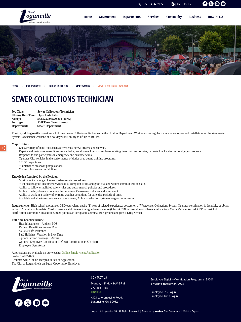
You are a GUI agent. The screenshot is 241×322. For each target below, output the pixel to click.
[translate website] (182, 4)
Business (195, 17)
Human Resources (58, 85)
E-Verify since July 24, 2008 (167, 283)
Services (153, 17)
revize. (159, 311)
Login (94, 311)
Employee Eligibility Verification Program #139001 (182, 279)
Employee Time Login (164, 296)
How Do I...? (215, 17)
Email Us (96, 292)
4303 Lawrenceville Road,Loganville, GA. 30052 (107, 300)
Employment (83, 85)
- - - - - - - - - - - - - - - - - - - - (168, 288)
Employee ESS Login (163, 292)
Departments (132, 17)
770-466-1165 (151, 4)
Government (107, 17)
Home (88, 17)
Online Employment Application (81, 252)
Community (174, 17)
